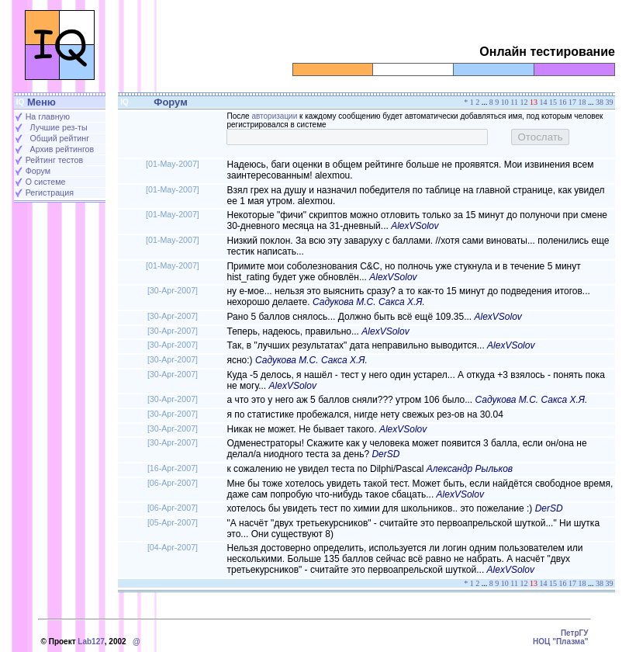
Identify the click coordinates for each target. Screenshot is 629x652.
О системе (46, 181)
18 (582, 102)
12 (524, 102)
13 (533, 102)
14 (544, 102)
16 (563, 102)
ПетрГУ (575, 633)
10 (505, 102)
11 (514, 102)
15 (553, 102)
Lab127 (91, 641)
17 (572, 102)
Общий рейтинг (59, 138)
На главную (48, 116)
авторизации (274, 116)
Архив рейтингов (62, 149)
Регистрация (50, 192)
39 (609, 102)
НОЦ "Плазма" (560, 641)
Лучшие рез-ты (59, 127)
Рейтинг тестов (54, 160)
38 (599, 102)
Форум (38, 170)
